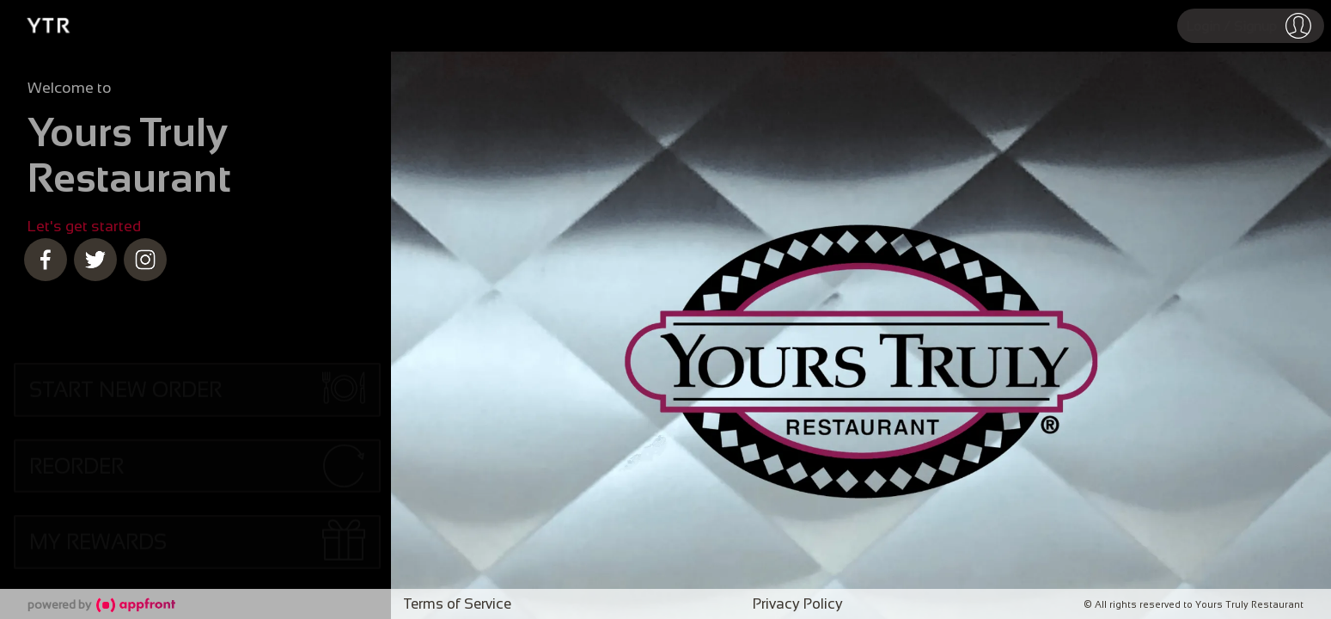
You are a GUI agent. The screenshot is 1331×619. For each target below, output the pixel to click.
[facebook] (45, 259)
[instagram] (145, 259)
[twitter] (95, 259)
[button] (1250, 26)
